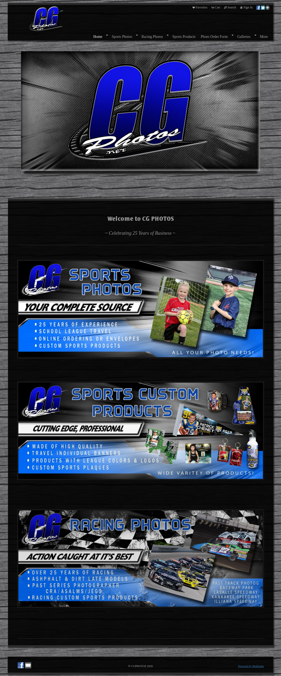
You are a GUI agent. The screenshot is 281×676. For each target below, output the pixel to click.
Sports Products (183, 37)
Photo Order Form (214, 37)
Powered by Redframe (251, 666)
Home (97, 37)
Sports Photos (122, 37)
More (264, 37)
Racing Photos (152, 37)
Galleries (244, 37)
